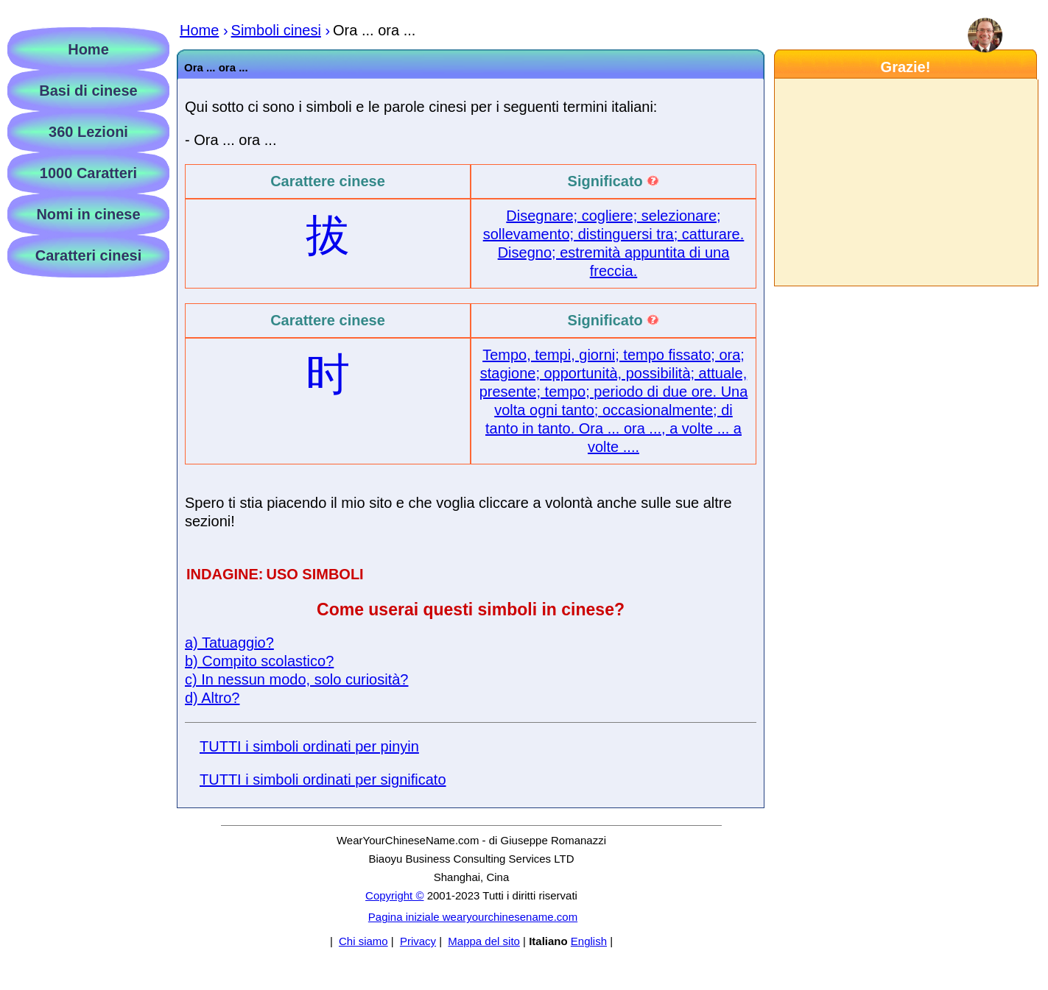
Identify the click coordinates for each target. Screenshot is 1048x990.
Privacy (418, 941)
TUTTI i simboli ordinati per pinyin (309, 746)
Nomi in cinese (88, 214)
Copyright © (394, 895)
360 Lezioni (88, 132)
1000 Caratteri (88, 173)
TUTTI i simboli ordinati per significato (323, 779)
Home (88, 49)
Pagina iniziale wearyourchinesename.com (472, 917)
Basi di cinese (88, 90)
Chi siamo (363, 941)
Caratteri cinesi (88, 255)
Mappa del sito (484, 941)
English (589, 941)
